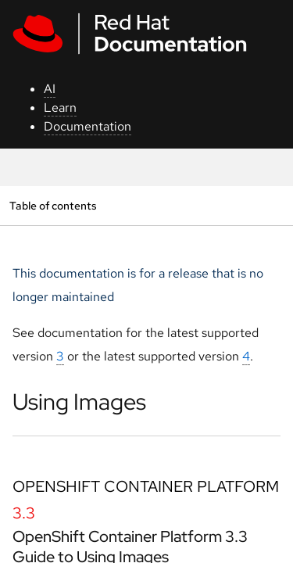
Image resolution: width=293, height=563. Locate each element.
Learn (60, 107)
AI (49, 89)
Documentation (87, 126)
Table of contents (53, 205)
